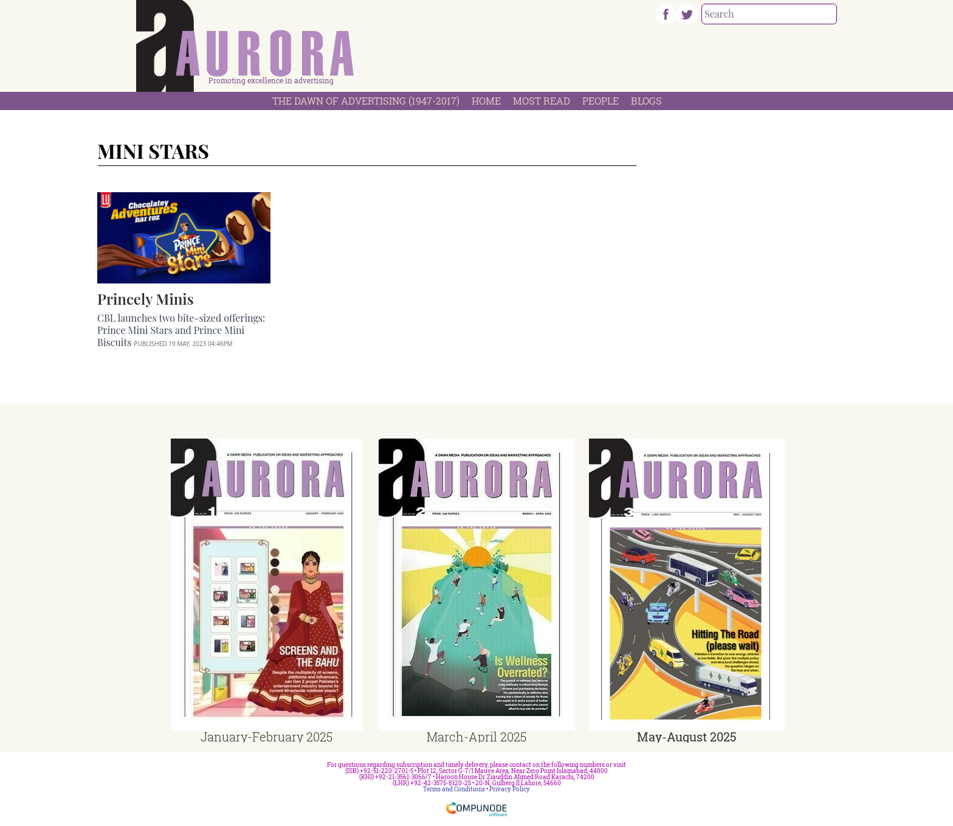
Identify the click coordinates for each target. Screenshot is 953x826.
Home (486, 100)
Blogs (646, 100)
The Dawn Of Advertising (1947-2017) (365, 100)
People (600, 100)
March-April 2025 (476, 736)
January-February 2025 (266, 736)
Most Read (541, 100)
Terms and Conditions (454, 789)
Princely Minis (145, 298)
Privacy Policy (509, 789)
